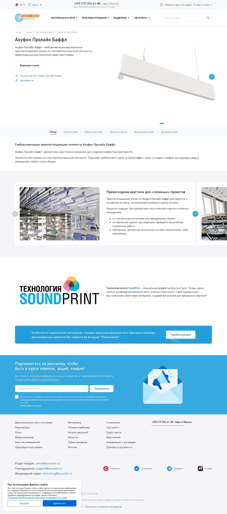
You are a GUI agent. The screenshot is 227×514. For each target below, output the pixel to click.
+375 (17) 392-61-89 (87, 3)
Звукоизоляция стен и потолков (33, 422)
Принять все (59, 503)
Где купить (112, 427)
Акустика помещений (27, 442)
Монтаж (72, 447)
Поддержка (122, 18)
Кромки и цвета (118, 131)
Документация (169, 131)
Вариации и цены (29, 65)
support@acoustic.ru (49, 468)
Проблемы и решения (96, 18)
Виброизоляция (24, 437)
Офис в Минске (110, 3)
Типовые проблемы (79, 427)
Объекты (73, 437)
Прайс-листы (114, 432)
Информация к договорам (121, 442)
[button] (162, 123)
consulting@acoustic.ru (57, 473)
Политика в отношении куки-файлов (103, 506)
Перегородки (22, 427)
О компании (113, 422)
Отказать (24, 503)
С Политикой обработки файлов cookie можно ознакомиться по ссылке (37, 497)
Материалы (74, 422)
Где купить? (142, 18)
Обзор (53, 131)
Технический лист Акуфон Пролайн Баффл (41, 75)
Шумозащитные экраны (29, 447)
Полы (18, 432)
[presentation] (120, 77)
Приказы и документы (119, 447)
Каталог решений (78, 432)
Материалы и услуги (65, 18)
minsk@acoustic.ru (48, 463)
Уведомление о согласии (30, 405)
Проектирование (77, 442)
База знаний (113, 437)
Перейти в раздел (181, 334)
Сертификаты (26, 80)
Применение (70, 131)
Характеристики (94, 131)
